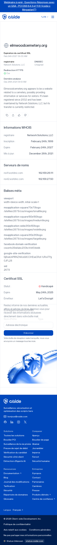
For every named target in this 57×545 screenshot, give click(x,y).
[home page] (11, 17)
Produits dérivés (41, 494)
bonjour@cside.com (15, 416)
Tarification (9, 486)
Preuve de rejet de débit (16, 448)
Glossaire (8, 499)
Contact (36, 477)
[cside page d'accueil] (13, 401)
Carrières (37, 486)
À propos (36, 473)
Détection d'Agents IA (15, 461)
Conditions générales (40, 530)
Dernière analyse (12, 79)
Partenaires (38, 482)
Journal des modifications (16, 482)
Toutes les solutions (14, 435)
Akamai (35, 444)
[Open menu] (53, 17)
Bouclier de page (40, 440)
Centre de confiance (43, 499)
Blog (6, 477)
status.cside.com (34, 541)
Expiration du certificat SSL (17, 53)
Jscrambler (37, 448)
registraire (9, 61)
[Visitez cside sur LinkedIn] (11, 422)
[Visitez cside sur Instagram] (18, 422)
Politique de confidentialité (17, 524)
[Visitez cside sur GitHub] (5, 422)
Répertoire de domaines (16, 494)
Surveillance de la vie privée (17, 444)
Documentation (13, 473)
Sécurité (8, 490)
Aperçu (35, 435)
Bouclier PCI (10, 440)
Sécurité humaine (41, 461)
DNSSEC (39, 61)
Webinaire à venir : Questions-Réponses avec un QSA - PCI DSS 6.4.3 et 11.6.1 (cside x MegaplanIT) (29, 6)
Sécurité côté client (14, 457)
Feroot (35, 457)
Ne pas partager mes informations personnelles (27, 535)
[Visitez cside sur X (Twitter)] (25, 422)
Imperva (36, 452)
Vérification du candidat (15, 452)
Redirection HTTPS (13, 70)
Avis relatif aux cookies (15, 530)
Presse (36, 490)
